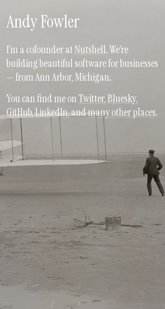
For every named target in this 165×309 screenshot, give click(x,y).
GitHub (19, 112)
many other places (122, 112)
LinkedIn (51, 112)
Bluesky (122, 98)
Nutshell (90, 49)
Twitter (91, 98)
